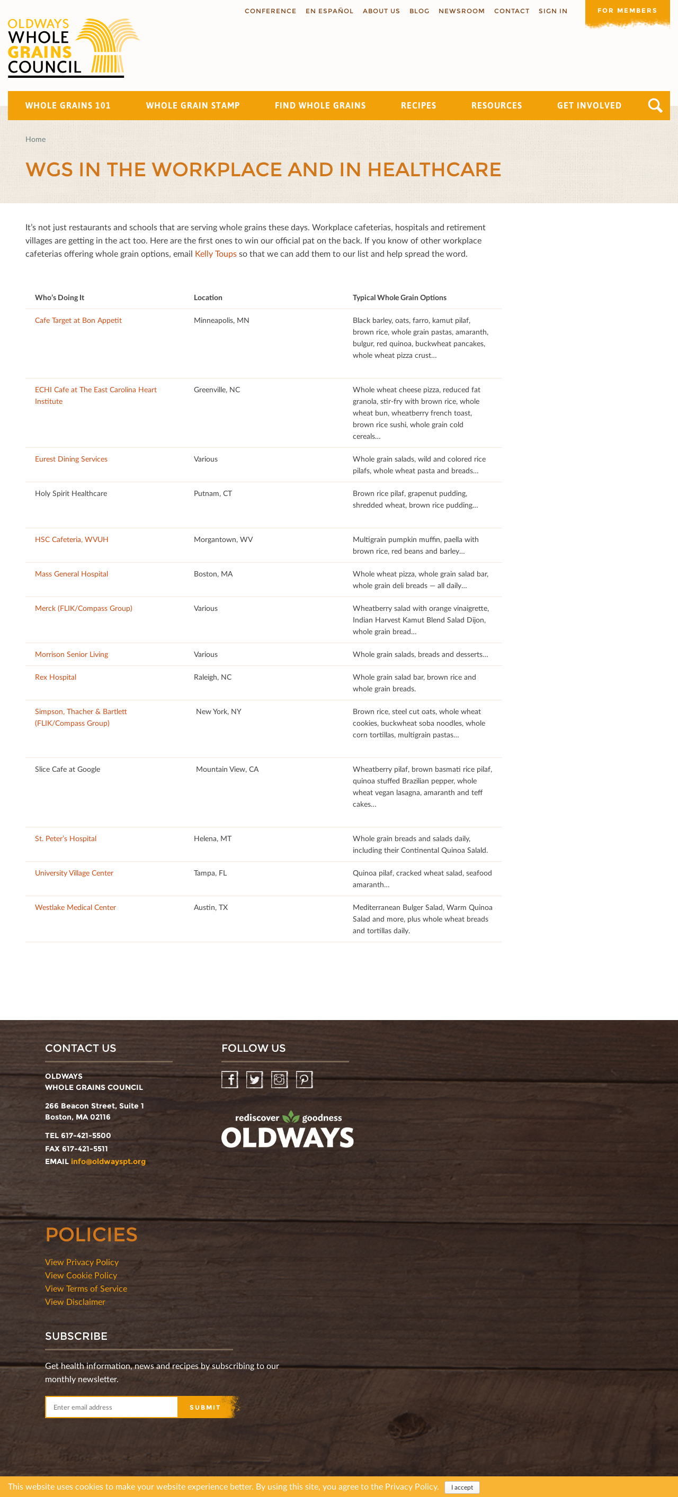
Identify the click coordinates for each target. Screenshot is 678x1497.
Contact (512, 11)
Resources (496, 105)
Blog (419, 11)
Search (655, 105)
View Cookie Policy (81, 1275)
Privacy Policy (411, 1488)
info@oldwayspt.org (108, 1161)
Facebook (230, 1080)
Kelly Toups (216, 253)
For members (627, 10)
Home (35, 138)
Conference (271, 11)
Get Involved (589, 105)
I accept (462, 1489)
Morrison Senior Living (71, 654)
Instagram (280, 1080)
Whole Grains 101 (68, 105)
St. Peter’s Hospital (65, 838)
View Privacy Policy (82, 1262)
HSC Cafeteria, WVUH (72, 539)
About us (381, 11)
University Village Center (74, 872)
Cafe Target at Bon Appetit (78, 319)
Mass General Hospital (71, 573)
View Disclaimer (75, 1301)
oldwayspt (287, 1133)
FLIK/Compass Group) (73, 722)
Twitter (255, 1080)
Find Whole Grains (320, 105)
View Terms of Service (86, 1288)
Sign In (553, 11)
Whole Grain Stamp (193, 105)
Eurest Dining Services (71, 458)
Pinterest (305, 1080)
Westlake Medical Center (75, 907)
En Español (330, 11)
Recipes (418, 105)
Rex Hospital (55, 676)
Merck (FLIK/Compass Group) (83, 607)
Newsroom (462, 11)
